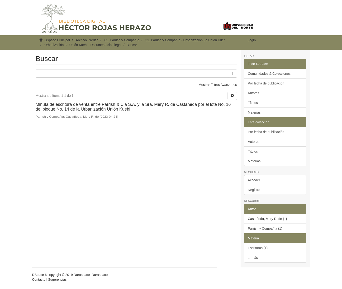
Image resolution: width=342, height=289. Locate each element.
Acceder (254, 180)
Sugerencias (57, 279)
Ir (233, 73)
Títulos (253, 103)
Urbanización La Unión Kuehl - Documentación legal (83, 45)
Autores (253, 93)
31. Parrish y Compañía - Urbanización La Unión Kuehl (185, 40)
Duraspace (100, 275)
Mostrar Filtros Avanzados (218, 85)
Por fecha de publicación (266, 83)
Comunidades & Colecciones (269, 73)
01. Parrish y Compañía (121, 40)
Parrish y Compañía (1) (265, 228)
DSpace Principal (57, 40)
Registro (254, 190)
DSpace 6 (39, 275)
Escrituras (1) (258, 248)
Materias (254, 112)
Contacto (38, 279)
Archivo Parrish (87, 40)
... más (253, 258)
